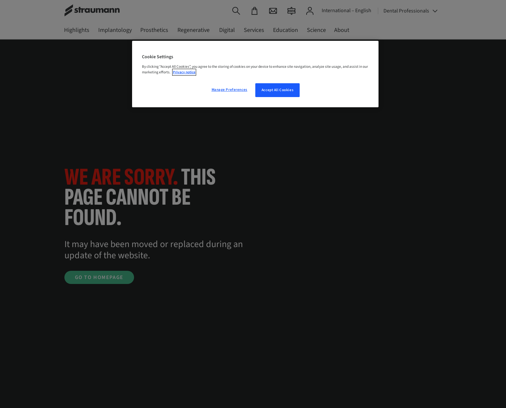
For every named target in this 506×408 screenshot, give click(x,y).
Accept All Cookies (277, 90)
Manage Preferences (229, 89)
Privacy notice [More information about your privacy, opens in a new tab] (184, 72)
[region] (255, 74)
